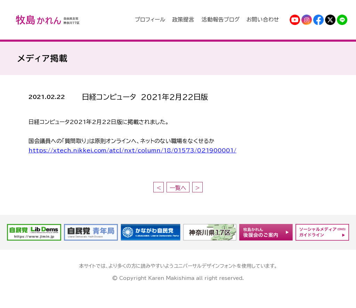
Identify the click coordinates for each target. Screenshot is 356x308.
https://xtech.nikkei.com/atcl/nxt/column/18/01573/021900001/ (132, 150)
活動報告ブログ (226, 19)
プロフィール (161, 19)
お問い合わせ (264, 19)
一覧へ (178, 188)
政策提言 (192, 19)
